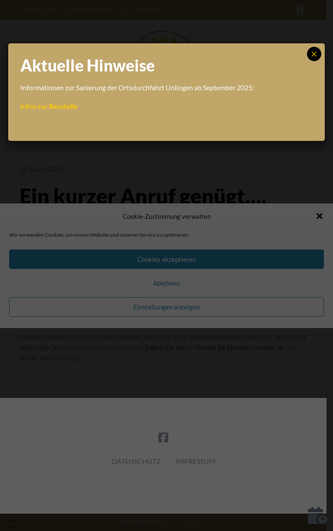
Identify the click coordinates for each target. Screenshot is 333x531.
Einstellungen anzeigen (166, 307)
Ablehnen (166, 283)
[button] (319, 216)
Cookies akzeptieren (166, 259)
